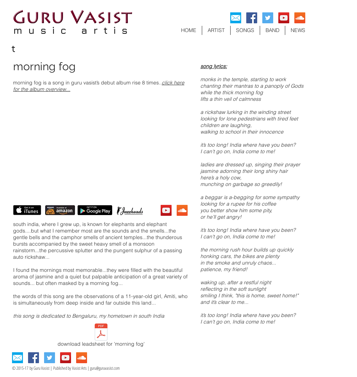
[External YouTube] (100, 148)
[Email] (235, 17)
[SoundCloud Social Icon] (299, 17)
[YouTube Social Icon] (283, 17)
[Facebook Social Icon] (251, 17)
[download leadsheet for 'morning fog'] (101, 336)
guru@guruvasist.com (105, 368)
